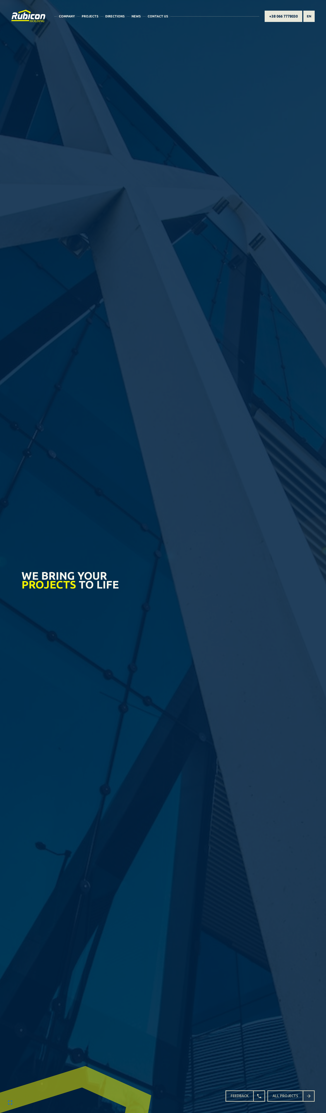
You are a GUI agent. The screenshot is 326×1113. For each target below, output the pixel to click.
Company (67, 16)
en (309, 16)
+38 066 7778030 (283, 16)
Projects (90, 16)
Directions (115, 16)
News (136, 16)
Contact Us (158, 16)
